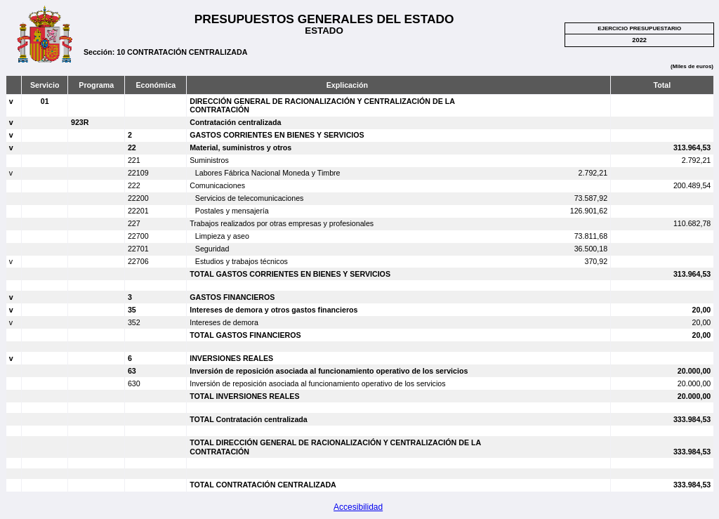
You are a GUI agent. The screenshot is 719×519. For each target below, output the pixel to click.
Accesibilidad (358, 507)
